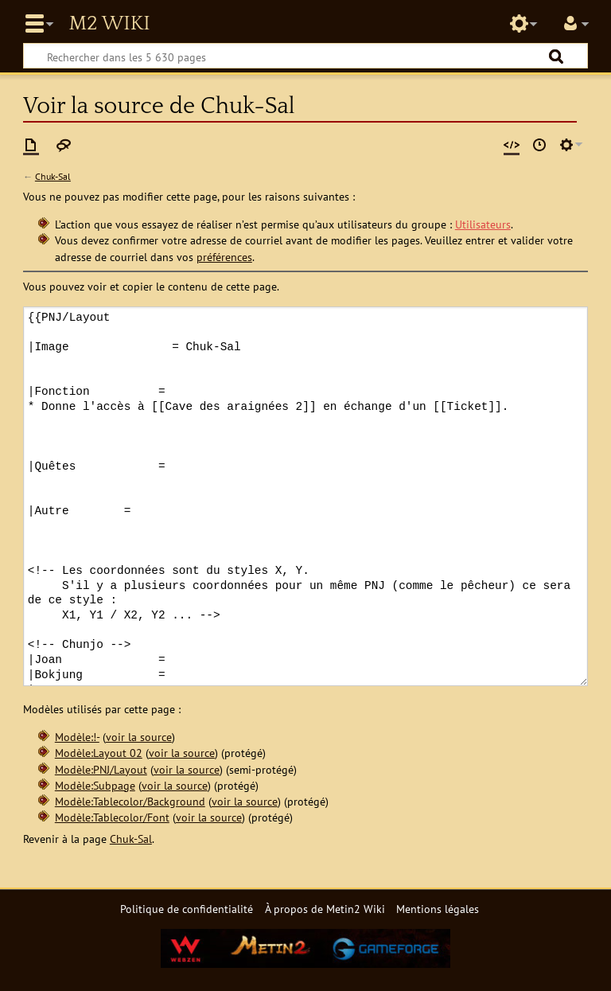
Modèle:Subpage (95, 785)
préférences (224, 256)
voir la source (139, 736)
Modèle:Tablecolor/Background (130, 801)
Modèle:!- (77, 736)
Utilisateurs (483, 224)
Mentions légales (437, 908)
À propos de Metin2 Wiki (325, 908)
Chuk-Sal (53, 176)
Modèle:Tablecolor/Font (112, 817)
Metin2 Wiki (109, 24)
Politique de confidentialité (186, 908)
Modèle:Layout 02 (98, 752)
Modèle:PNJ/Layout (101, 769)
